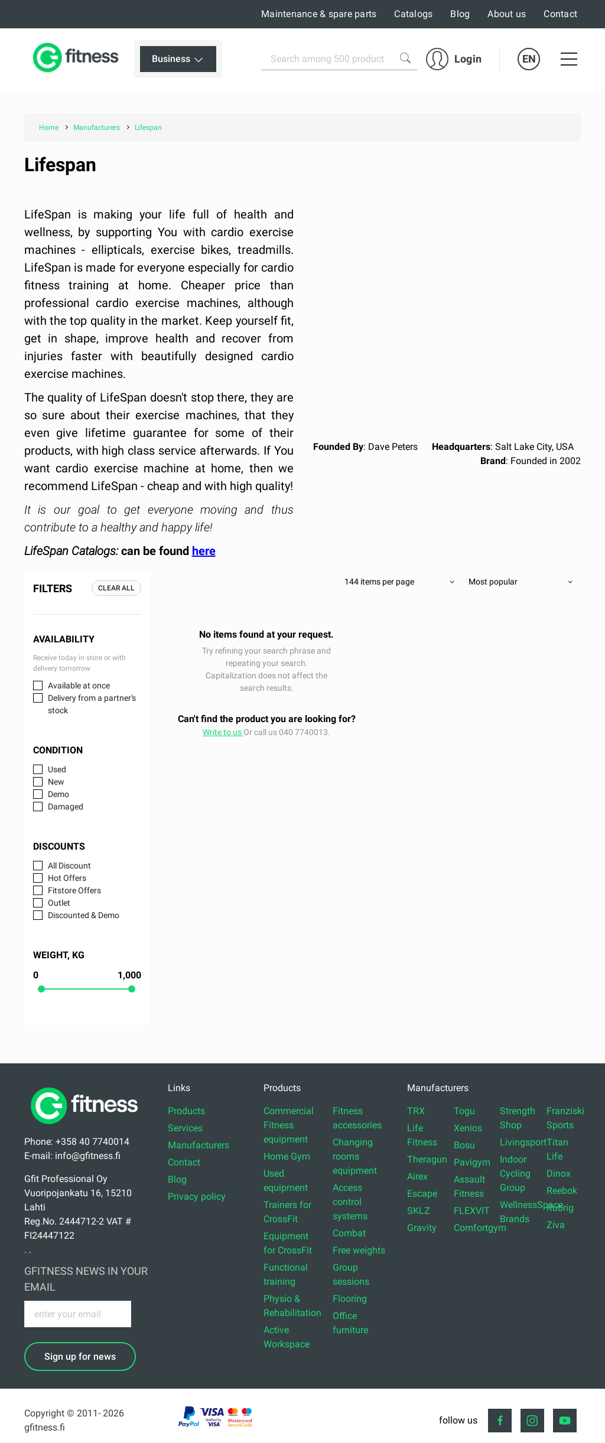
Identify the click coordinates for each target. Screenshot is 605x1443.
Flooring (350, 1298)
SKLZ (418, 1210)
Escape (422, 1193)
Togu (464, 1110)
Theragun (427, 1159)
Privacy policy (197, 1196)
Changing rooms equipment (355, 1156)
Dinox (559, 1173)
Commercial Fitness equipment (289, 1125)
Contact (560, 13)
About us (506, 13)
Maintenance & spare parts (318, 13)
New (56, 781)
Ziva (556, 1224)
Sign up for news (80, 1356)
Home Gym (287, 1156)
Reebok (562, 1190)
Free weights (359, 1250)
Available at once (79, 685)
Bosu (464, 1145)
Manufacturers (198, 1145)
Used (57, 769)
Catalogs (413, 13)
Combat (349, 1233)
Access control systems (350, 1202)
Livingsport (523, 1142)
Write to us (223, 732)
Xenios (468, 1128)
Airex (417, 1176)
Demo (58, 794)
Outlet (59, 902)
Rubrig (560, 1207)
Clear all (116, 588)
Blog (460, 13)
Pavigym (472, 1162)
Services (185, 1128)
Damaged (65, 806)
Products (186, 1110)
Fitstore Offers (74, 890)
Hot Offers (67, 878)
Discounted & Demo (83, 915)
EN (529, 59)
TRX (416, 1110)
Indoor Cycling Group (515, 1173)
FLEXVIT (472, 1210)
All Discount (69, 865)
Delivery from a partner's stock (92, 704)
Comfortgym (480, 1227)
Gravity (422, 1227)
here (204, 551)
